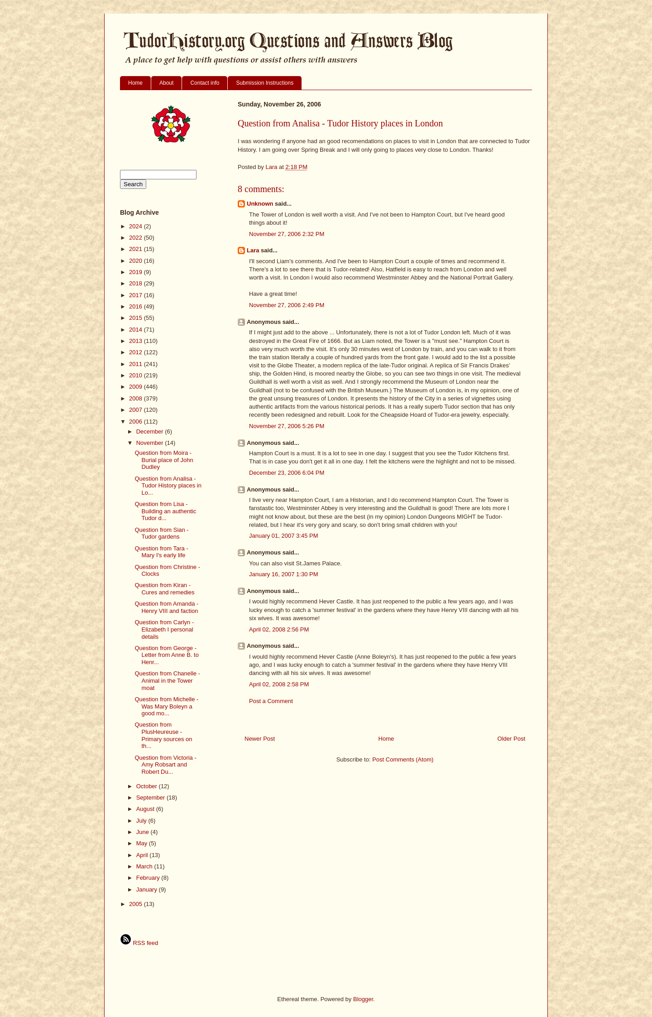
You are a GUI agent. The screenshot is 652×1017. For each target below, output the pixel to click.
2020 (136, 260)
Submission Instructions (264, 83)
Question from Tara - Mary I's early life (161, 552)
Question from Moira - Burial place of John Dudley (163, 459)
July (142, 820)
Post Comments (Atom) (402, 759)
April (143, 855)
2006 (136, 421)
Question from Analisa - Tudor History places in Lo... (167, 485)
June (143, 832)
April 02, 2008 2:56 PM (279, 629)
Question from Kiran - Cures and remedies (164, 589)
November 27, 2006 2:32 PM (286, 234)
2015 (136, 317)
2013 (136, 340)
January (147, 889)
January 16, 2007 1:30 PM (283, 574)
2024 (136, 226)
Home (135, 83)
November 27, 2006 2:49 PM (286, 305)
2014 (136, 329)
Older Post (511, 738)
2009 (136, 386)
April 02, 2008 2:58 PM (279, 684)
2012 (136, 352)
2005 (136, 904)
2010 (136, 375)
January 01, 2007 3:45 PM (283, 535)
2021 (136, 249)
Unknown (260, 203)
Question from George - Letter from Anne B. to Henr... (166, 655)
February (149, 877)
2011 (136, 364)
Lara (253, 250)
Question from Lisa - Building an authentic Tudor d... (165, 511)
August (146, 808)
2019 (136, 272)
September (151, 797)
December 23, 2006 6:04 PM (286, 472)
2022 (136, 237)
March (145, 866)
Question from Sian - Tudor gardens (161, 533)
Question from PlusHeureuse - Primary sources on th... (163, 735)
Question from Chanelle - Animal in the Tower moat (167, 680)
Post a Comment (271, 701)
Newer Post (259, 738)
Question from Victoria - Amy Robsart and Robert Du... (165, 764)
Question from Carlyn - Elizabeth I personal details (164, 629)
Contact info (204, 83)
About (166, 83)
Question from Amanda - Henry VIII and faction (166, 607)
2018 (136, 283)
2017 (136, 295)
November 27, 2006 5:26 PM (286, 426)
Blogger (363, 999)
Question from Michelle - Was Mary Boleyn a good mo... (166, 706)
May (142, 843)
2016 (136, 306)
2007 (136, 409)
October (147, 786)
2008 (136, 398)
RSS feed (139, 943)
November (150, 442)
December (150, 431)
